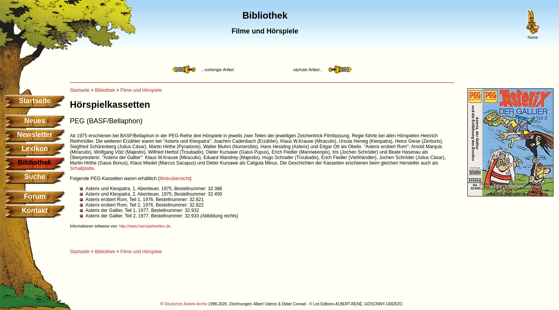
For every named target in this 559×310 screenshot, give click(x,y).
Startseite (34, 101)
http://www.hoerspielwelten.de (144, 226)
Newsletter (34, 134)
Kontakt (35, 210)
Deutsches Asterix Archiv (186, 304)
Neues (34, 120)
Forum (35, 196)
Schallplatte (82, 168)
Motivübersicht (174, 178)
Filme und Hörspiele (141, 90)
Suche (34, 176)
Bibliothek (105, 90)
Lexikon (34, 148)
